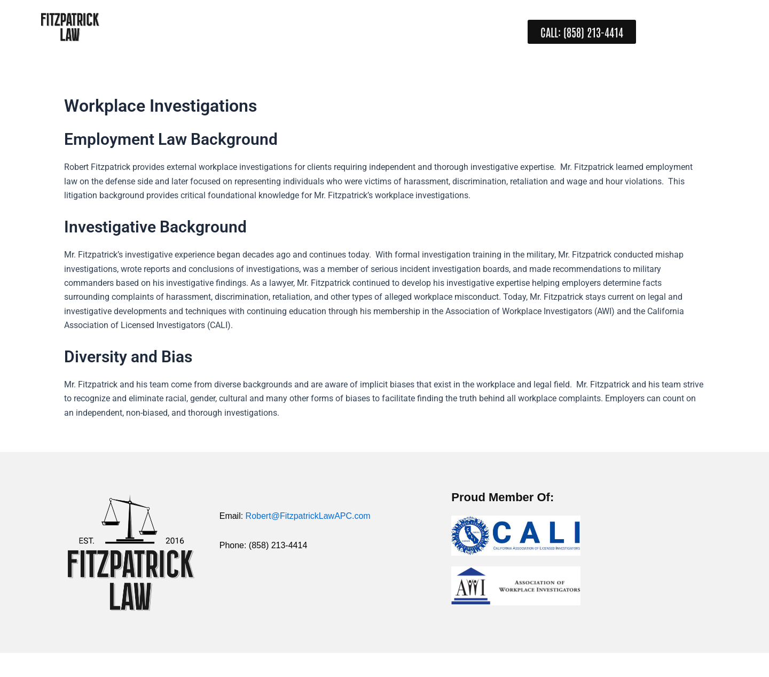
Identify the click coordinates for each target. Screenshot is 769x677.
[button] (582, 32)
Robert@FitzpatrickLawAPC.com (308, 515)
